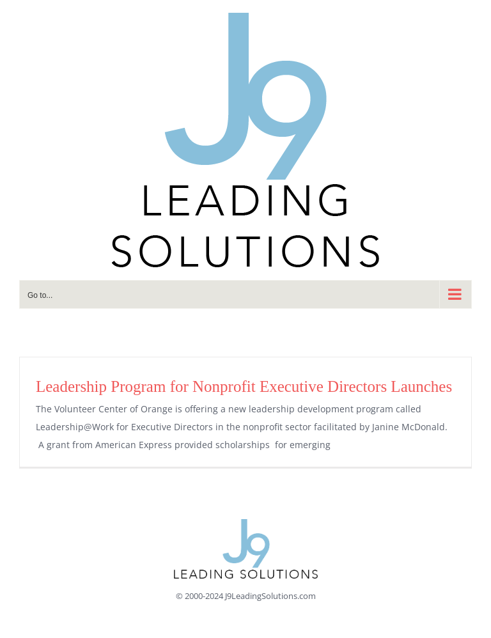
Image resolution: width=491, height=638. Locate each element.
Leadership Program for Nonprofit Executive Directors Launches (244, 386)
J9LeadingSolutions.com (270, 596)
